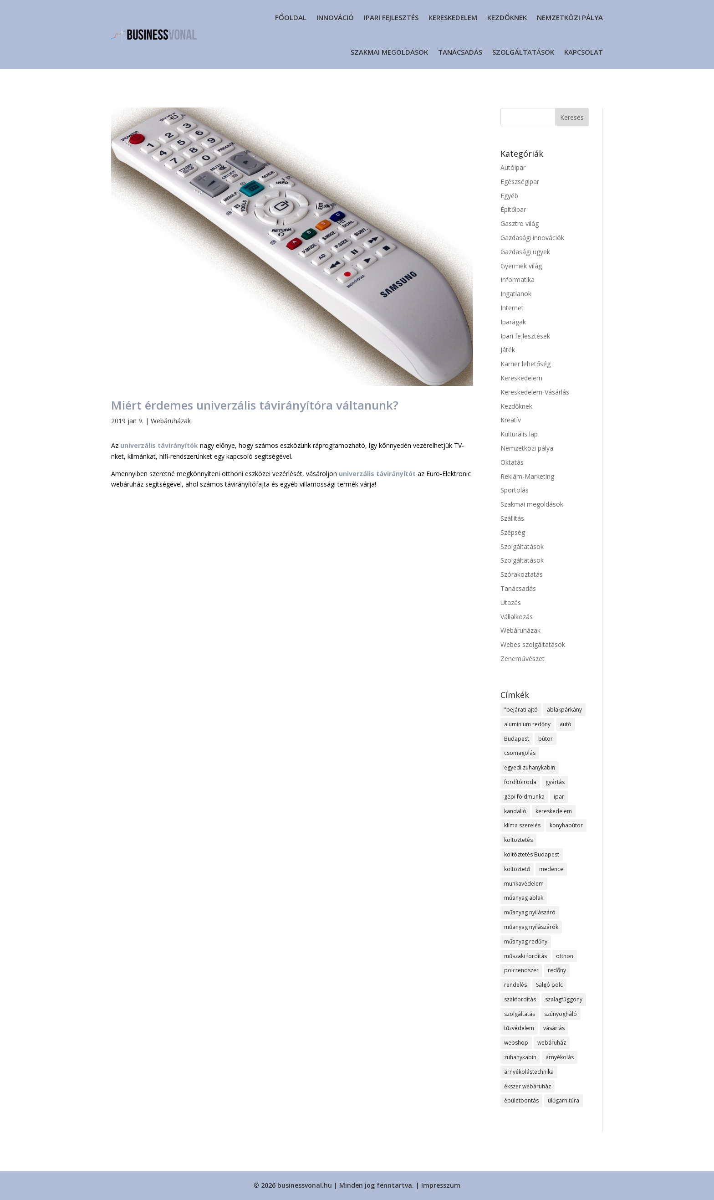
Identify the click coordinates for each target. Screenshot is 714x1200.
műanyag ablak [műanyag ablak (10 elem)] (523, 898)
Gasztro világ (519, 223)
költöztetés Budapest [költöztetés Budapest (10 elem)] (531, 854)
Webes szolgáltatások (532, 644)
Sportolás (514, 490)
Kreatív (510, 419)
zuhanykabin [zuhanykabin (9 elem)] (520, 1057)
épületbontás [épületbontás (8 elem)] (521, 1100)
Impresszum (440, 1185)
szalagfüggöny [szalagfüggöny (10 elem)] (563, 999)
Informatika (517, 279)
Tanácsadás (460, 51)
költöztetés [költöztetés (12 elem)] (518, 840)
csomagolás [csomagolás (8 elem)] (520, 753)
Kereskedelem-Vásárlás (534, 392)
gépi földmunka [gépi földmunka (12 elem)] (524, 796)
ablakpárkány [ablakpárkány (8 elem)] (564, 709)
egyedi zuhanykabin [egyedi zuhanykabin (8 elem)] (529, 767)
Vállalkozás (516, 616)
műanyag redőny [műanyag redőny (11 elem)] (525, 941)
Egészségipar (519, 181)
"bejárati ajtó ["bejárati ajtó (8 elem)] (521, 709)
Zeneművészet (522, 658)
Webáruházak (171, 420)
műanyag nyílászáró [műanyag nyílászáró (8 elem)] (530, 912)
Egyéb (509, 195)
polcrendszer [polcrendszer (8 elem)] (521, 970)
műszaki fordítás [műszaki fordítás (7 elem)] (525, 956)
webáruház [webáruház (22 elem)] (551, 1042)
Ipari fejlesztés (391, 17)
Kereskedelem (452, 17)
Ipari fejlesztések (525, 336)
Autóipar (512, 167)
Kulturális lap (519, 434)
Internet (512, 307)
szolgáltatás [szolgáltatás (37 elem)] (519, 1014)
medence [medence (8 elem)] (551, 869)
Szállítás (512, 518)
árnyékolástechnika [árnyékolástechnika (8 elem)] (529, 1072)
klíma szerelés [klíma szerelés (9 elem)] (522, 825)
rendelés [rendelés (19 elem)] (515, 985)
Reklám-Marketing (527, 476)
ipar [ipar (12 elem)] (559, 796)
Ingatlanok (515, 293)
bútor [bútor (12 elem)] (545, 739)
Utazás (510, 602)
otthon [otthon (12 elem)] (564, 956)
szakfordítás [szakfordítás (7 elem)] (520, 999)
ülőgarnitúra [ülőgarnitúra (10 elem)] (563, 1100)
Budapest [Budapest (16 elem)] (516, 739)
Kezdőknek (507, 17)
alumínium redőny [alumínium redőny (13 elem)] (527, 724)
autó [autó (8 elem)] (565, 724)
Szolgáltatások (523, 51)
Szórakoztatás (521, 574)
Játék (507, 349)
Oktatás (512, 462)
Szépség (512, 532)
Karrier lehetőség (525, 363)
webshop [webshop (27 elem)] (516, 1042)
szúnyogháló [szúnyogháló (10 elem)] (560, 1014)
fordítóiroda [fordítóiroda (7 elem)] (520, 782)
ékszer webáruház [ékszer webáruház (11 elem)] (527, 1086)
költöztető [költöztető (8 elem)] (517, 869)
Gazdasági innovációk (532, 237)
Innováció (335, 17)
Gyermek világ (521, 266)
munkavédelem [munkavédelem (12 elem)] (524, 883)
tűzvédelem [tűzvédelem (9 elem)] (519, 1028)
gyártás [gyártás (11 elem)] (555, 782)
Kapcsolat (583, 51)
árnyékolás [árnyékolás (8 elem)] (560, 1057)
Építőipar (513, 209)
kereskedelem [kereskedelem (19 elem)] (554, 811)
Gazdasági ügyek (525, 251)
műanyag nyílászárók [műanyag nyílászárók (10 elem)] (531, 927)
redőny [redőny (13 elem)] (557, 970)
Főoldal (290, 17)
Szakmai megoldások (389, 51)
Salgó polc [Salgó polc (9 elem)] (549, 985)
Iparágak (513, 322)
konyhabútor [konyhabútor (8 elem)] (566, 825)
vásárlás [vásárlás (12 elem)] (554, 1028)
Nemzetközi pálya (570, 17)
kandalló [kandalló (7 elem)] (515, 811)
